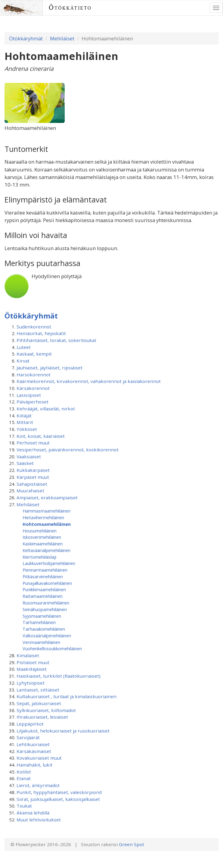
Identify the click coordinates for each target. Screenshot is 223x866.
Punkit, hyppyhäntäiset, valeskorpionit (59, 792)
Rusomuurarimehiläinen (46, 603)
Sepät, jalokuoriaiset (39, 703)
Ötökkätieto (70, 7)
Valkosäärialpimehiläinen (47, 635)
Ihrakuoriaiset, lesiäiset (42, 717)
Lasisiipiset (29, 395)
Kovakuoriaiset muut (39, 758)
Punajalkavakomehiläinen (47, 583)
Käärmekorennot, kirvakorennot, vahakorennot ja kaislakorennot (89, 381)
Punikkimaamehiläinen (44, 589)
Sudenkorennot (34, 327)
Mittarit (25, 422)
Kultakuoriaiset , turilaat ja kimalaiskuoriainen (66, 696)
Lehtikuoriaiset (33, 744)
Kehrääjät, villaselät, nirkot (46, 409)
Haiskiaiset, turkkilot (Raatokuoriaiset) (59, 676)
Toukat (24, 806)
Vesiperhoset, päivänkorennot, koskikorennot (68, 450)
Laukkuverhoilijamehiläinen (49, 563)
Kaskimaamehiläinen (43, 544)
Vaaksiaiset (29, 456)
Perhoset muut (33, 443)
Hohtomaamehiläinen (47, 524)
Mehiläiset (62, 38)
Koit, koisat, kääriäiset (41, 436)
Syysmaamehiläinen (42, 616)
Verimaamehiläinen (41, 642)
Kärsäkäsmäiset (34, 751)
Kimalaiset (28, 655)
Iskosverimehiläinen (42, 537)
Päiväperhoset (32, 402)
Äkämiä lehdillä (33, 813)
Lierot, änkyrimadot (38, 785)
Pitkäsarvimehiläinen (43, 576)
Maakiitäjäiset (32, 669)
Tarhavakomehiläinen (44, 629)
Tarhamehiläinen (39, 622)
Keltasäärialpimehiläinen (46, 550)
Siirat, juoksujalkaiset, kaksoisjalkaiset (58, 799)
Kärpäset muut (33, 477)
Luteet (24, 347)
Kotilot (24, 772)
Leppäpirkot (30, 724)
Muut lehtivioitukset (39, 820)
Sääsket (25, 463)
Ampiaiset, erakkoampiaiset (47, 497)
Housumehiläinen (40, 531)
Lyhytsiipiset (31, 683)
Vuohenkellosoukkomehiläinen (52, 648)
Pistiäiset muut (33, 662)
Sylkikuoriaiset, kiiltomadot (46, 710)
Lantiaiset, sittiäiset (38, 690)
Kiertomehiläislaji (39, 557)
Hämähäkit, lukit (34, 765)
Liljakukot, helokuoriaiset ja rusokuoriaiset (63, 731)
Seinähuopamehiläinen (45, 609)
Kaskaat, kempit (34, 354)
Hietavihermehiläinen (43, 517)
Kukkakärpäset (33, 470)
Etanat (24, 778)
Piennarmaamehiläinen (45, 570)
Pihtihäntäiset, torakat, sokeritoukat (56, 340)
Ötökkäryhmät (26, 38)
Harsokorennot (34, 375)
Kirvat (23, 361)
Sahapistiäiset (32, 484)
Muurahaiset (30, 491)
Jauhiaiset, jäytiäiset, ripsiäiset (49, 368)
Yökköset (27, 429)
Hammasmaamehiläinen (46, 511)
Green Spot (131, 844)
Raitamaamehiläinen (43, 596)
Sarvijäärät (28, 737)
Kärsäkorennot (33, 388)
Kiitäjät (24, 416)
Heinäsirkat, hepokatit (41, 333)
